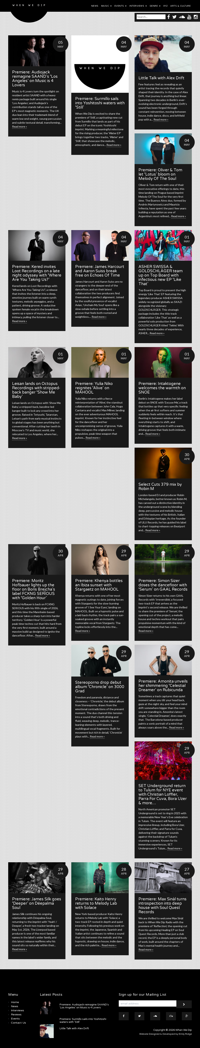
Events (120, 6)
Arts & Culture (180, 6)
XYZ (165, 6)
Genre (155, 6)
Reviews (16, 1014)
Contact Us (18, 1022)
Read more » (19, 126)
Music (106, 6)
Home (15, 1002)
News (94, 6)
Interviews (138, 6)
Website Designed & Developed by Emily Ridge (165, 1034)
